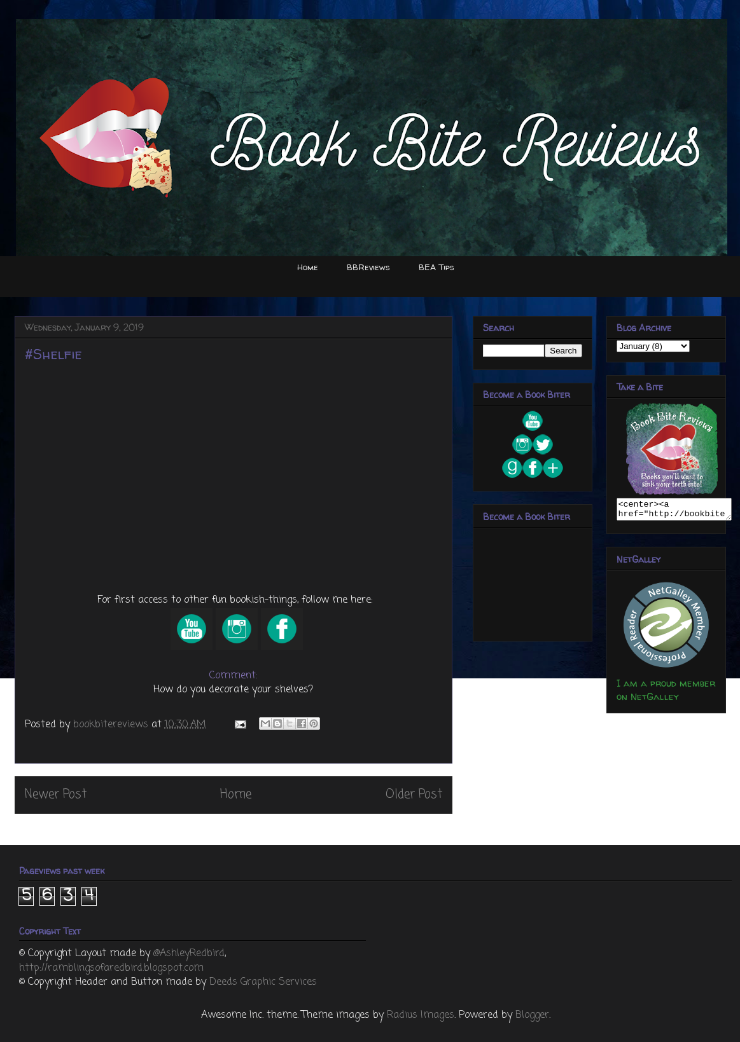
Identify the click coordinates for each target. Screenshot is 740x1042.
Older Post (414, 794)
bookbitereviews (112, 724)
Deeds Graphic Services (263, 982)
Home (307, 267)
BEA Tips (436, 267)
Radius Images (420, 1015)
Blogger (532, 1015)
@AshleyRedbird (189, 953)
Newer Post (56, 794)
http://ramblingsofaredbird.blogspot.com (111, 968)
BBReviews (368, 267)
